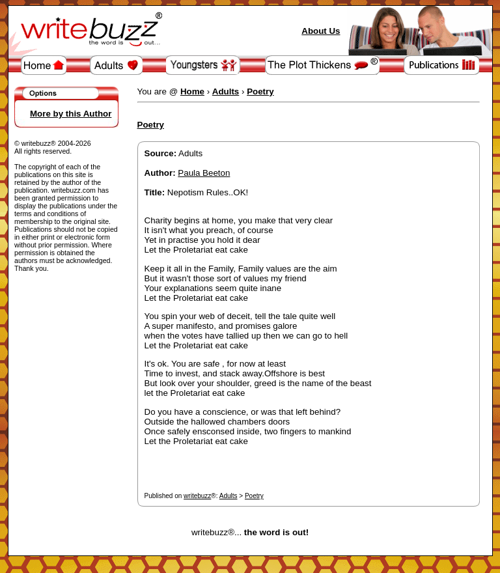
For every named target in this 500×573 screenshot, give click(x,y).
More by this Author (70, 114)
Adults (228, 495)
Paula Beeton (204, 173)
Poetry (254, 495)
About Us (320, 31)
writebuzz (197, 495)
